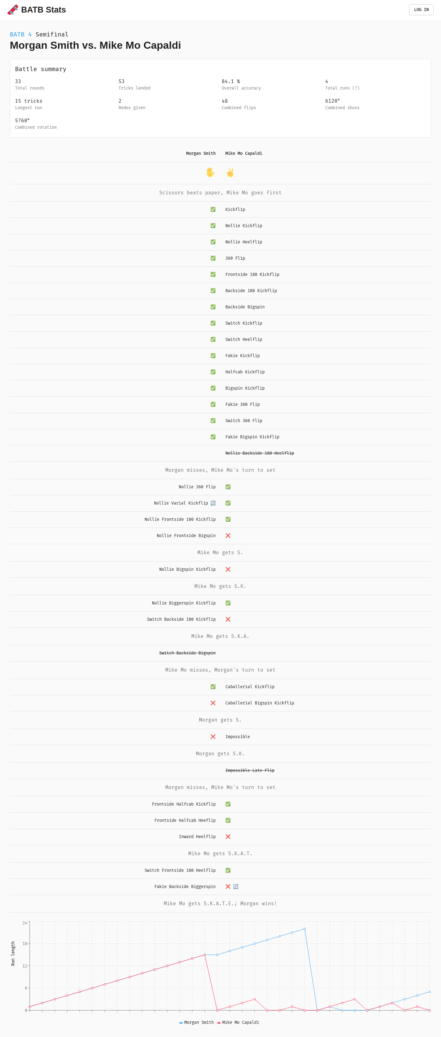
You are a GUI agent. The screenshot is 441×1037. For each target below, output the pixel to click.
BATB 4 (21, 34)
